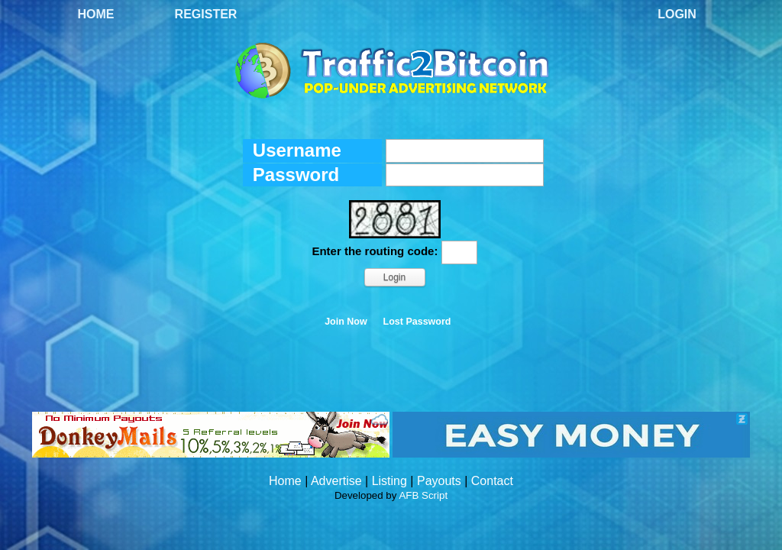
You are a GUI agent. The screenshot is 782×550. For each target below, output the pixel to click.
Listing (389, 480)
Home (96, 14)
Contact (492, 480)
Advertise (336, 480)
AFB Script (423, 495)
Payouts (439, 480)
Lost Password (417, 321)
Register (206, 14)
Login (677, 14)
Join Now (346, 321)
